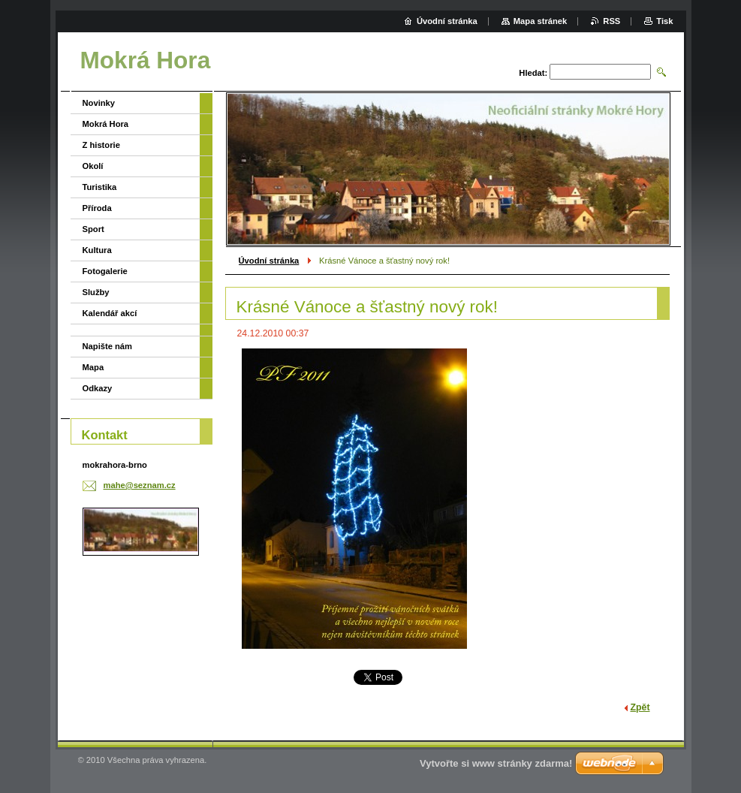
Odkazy (98, 388)
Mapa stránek (541, 21)
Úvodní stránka (269, 260)
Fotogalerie (105, 271)
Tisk (664, 21)
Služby (96, 292)
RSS (611, 21)
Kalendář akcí (110, 313)
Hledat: (533, 72)
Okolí (93, 165)
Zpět (640, 707)
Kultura (97, 250)
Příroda (97, 208)
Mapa (93, 367)
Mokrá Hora (106, 123)
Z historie (101, 144)
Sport (93, 229)
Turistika (100, 186)
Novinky (99, 102)
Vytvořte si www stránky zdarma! (496, 763)
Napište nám (108, 346)
